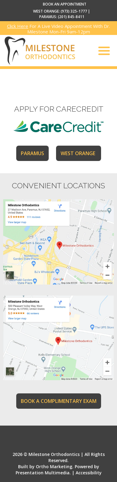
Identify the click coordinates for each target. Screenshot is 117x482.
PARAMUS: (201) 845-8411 (61, 16)
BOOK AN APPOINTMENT (64, 4)
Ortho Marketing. (55, 466)
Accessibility (89, 473)
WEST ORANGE (78, 153)
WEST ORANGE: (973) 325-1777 (60, 11)
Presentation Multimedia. (43, 473)
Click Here (17, 26)
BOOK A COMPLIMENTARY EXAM (58, 401)
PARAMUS (32, 153)
